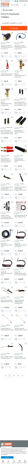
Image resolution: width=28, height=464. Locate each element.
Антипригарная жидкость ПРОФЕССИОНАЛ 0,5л (7, 74)
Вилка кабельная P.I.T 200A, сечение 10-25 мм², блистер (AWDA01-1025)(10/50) (20, 104)
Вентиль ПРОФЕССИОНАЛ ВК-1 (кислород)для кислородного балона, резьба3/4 (6, 105)
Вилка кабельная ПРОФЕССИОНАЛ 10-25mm (19, 132)
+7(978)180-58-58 (22, 1)
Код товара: (3, 42)
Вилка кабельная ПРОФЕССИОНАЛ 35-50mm (19, 160)
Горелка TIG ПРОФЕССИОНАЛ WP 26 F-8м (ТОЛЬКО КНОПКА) (20, 273)
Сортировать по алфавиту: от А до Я (12, 23)
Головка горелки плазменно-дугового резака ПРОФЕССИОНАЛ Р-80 (7, 218)
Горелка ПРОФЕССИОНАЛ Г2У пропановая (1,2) (7, 357)
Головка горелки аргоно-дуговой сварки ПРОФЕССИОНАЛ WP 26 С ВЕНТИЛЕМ (20, 189)
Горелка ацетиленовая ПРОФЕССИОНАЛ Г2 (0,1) (7, 300)
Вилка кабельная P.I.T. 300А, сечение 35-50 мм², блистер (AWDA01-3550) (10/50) (7, 133)
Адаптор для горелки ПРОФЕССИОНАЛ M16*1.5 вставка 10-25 (7, 47)
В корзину (2, 56)
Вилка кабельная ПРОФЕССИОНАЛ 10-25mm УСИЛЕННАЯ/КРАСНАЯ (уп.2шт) (6, 161)
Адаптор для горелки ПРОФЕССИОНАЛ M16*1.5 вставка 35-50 (20, 47)
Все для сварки (8, 10)
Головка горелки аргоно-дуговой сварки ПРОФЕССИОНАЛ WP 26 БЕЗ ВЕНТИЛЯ (7, 189)
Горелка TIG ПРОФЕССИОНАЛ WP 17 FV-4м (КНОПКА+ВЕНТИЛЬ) (6, 246)
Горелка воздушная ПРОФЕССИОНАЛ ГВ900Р (20, 329)
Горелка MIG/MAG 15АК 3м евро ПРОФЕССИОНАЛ (20, 216)
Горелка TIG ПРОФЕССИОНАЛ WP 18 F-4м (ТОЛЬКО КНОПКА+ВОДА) (20, 246)
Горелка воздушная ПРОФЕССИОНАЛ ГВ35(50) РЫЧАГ (19, 301)
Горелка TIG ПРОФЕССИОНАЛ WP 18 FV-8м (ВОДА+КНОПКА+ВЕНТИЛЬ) (7, 275)
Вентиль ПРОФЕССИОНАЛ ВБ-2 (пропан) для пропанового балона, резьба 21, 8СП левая (20, 77)
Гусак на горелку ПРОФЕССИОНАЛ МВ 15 (20, 357)
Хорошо (7, 457)
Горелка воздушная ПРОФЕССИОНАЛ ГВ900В (7, 329)
